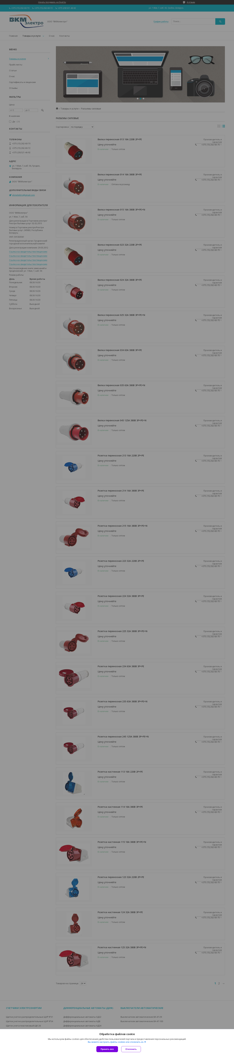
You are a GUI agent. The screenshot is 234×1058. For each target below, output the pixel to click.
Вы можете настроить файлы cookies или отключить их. (116, 1042)
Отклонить (131, 1049)
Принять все (107, 1049)
